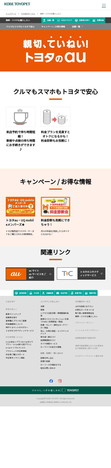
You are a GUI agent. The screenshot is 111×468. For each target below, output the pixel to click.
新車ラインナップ (13, 314)
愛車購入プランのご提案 (16, 320)
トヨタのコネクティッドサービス (20, 330)
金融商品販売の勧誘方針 (85, 337)
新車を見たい (11, 309)
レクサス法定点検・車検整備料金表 (54, 314)
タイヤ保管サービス (48, 343)
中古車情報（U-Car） (15, 337)
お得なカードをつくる (84, 309)
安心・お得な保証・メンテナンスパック (54, 332)
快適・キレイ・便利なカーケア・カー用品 (54, 326)
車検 (42, 309)
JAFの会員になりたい (84, 306)
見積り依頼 (45, 361)
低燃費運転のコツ (48, 340)
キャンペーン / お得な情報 (53, 26)
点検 (42, 306)
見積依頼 (98, 20)
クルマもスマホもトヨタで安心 (20, 26)
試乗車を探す (82, 20)
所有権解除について (14, 324)
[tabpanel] (55, 51)
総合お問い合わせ (48, 368)
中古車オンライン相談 (15, 357)
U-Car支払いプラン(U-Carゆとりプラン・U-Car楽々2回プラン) (19, 343)
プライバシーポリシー (84, 322)
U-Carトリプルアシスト (16, 347)
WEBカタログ (64, 20)
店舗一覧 (48, 20)
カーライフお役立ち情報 (50, 347)
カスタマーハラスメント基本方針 (89, 355)
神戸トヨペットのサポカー (17, 327)
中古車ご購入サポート (15, 354)
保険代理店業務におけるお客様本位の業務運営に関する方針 (89, 347)
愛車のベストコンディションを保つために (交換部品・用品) (54, 320)
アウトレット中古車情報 (16, 351)
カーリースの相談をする (50, 364)
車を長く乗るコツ (48, 336)
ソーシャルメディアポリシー (87, 330)
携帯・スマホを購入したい (86, 316)
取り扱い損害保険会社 (84, 313)
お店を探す (10, 301)
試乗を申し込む (47, 358)
